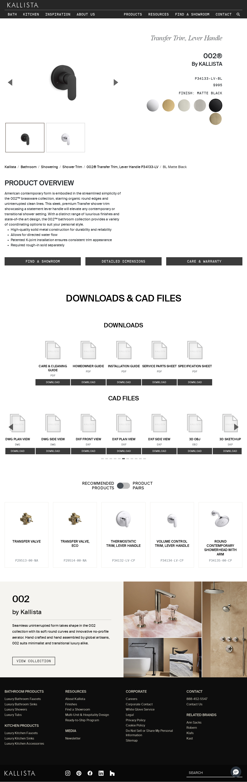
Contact (224, 14)
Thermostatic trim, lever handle (123, 544)
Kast (189, 738)
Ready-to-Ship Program (82, 720)
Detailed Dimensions (123, 261)
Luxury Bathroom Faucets (23, 699)
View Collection (33, 661)
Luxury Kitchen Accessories (24, 743)
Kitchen (31, 14)
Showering (49, 167)
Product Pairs (142, 486)
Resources (158, 14)
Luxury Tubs (13, 715)
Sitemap (132, 740)
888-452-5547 (197, 699)
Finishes (71, 704)
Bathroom (29, 167)
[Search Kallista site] (238, 14)
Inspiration (57, 14)
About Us (86, 14)
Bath (12, 14)
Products (133, 14)
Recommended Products (98, 486)
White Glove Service (140, 709)
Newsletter (73, 738)
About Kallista (75, 699)
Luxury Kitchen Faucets (21, 733)
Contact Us (194, 704)
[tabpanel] (123, 533)
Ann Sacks (193, 722)
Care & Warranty (204, 261)
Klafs (190, 733)
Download (53, 382)
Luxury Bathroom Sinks (21, 704)
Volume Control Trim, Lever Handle (172, 544)
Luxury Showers (16, 709)
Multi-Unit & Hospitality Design (87, 715)
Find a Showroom (192, 14)
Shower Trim (72, 167)
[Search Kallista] (208, 773)
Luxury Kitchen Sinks (19, 738)
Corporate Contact (139, 704)
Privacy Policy (135, 720)
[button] (236, 771)
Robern (191, 727)
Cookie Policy (135, 725)
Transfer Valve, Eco (75, 544)
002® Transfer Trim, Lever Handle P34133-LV (122, 167)
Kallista (10, 167)
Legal (130, 715)
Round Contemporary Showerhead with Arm (220, 548)
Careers (131, 699)
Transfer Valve (26, 541)
